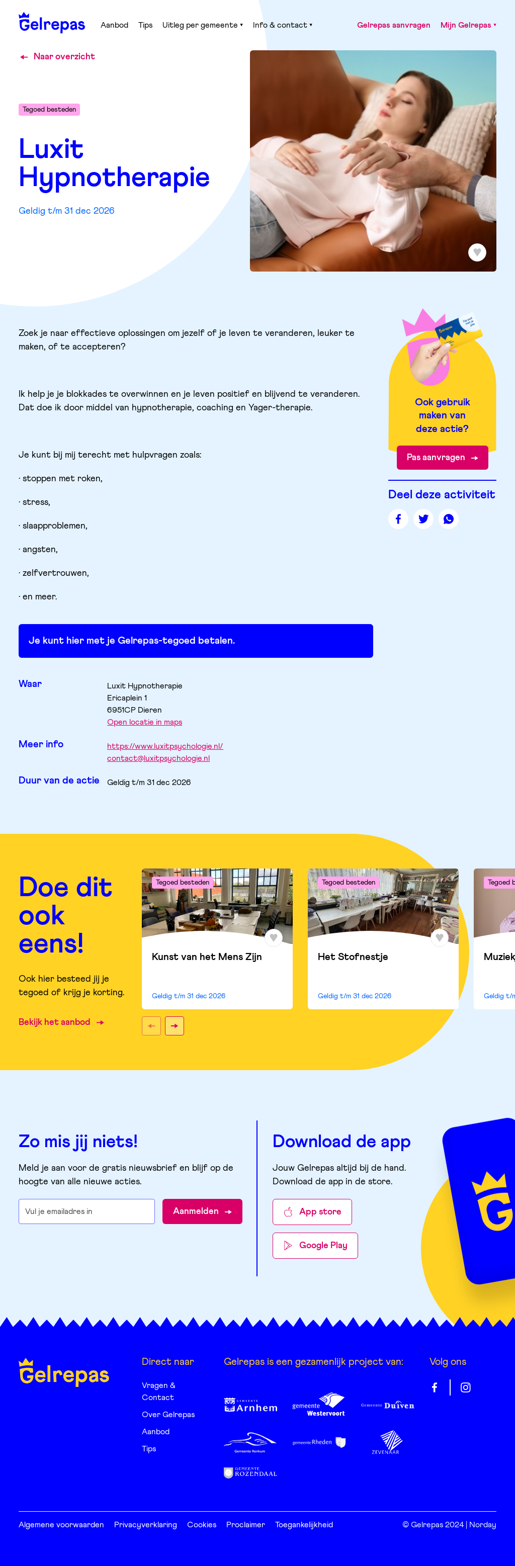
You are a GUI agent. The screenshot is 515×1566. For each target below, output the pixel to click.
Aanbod (114, 25)
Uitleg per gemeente (202, 25)
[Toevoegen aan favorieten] (477, 252)
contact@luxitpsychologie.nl (158, 758)
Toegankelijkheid (304, 1525)
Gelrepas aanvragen (394, 25)
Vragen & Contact (159, 1391)
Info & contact (282, 25)
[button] (151, 1025)
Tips (145, 25)
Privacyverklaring (145, 1525)
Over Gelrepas (168, 1415)
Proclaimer (245, 1525)
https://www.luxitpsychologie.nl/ (165, 746)
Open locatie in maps (144, 722)
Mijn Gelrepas (468, 25)
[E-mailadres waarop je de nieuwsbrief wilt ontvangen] (87, 1211)
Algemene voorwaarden (61, 1525)
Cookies (201, 1525)
